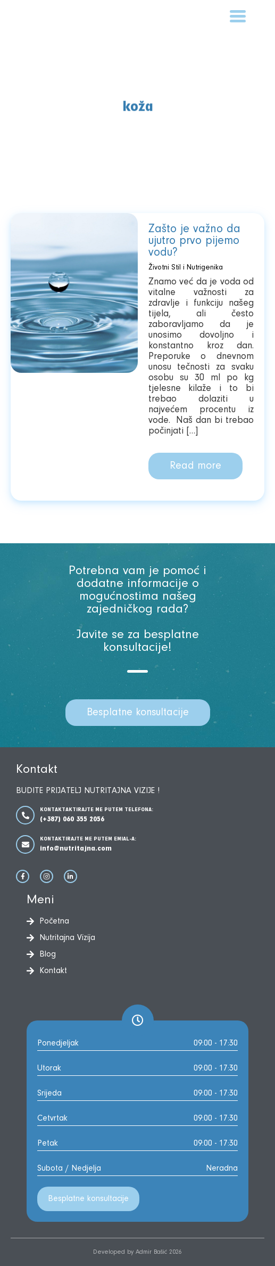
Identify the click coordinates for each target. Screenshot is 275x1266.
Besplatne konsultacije (138, 712)
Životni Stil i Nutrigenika (185, 268)
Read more (195, 466)
